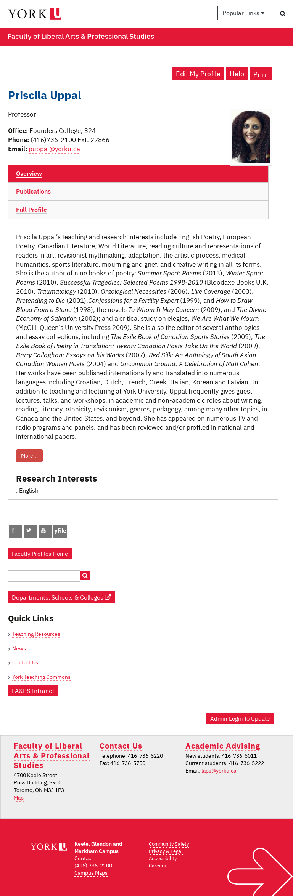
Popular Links (243, 13)
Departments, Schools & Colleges (61, 597)
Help (237, 73)
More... (29, 455)
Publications (33, 191)
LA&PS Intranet (33, 690)
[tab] (138, 174)
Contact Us (25, 662)
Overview (29, 173)
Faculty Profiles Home (40, 553)
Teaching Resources (36, 633)
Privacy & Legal (166, 851)
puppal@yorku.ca (54, 149)
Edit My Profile (198, 73)
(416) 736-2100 (93, 865)
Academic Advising (222, 745)
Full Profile (31, 209)
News (19, 648)
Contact (83, 858)
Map (19, 797)
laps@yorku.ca (218, 770)
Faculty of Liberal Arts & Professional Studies (52, 755)
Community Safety (169, 844)
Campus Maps (91, 872)
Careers (157, 865)
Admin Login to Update (240, 718)
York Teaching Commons (41, 677)
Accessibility (163, 858)
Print (260, 74)
